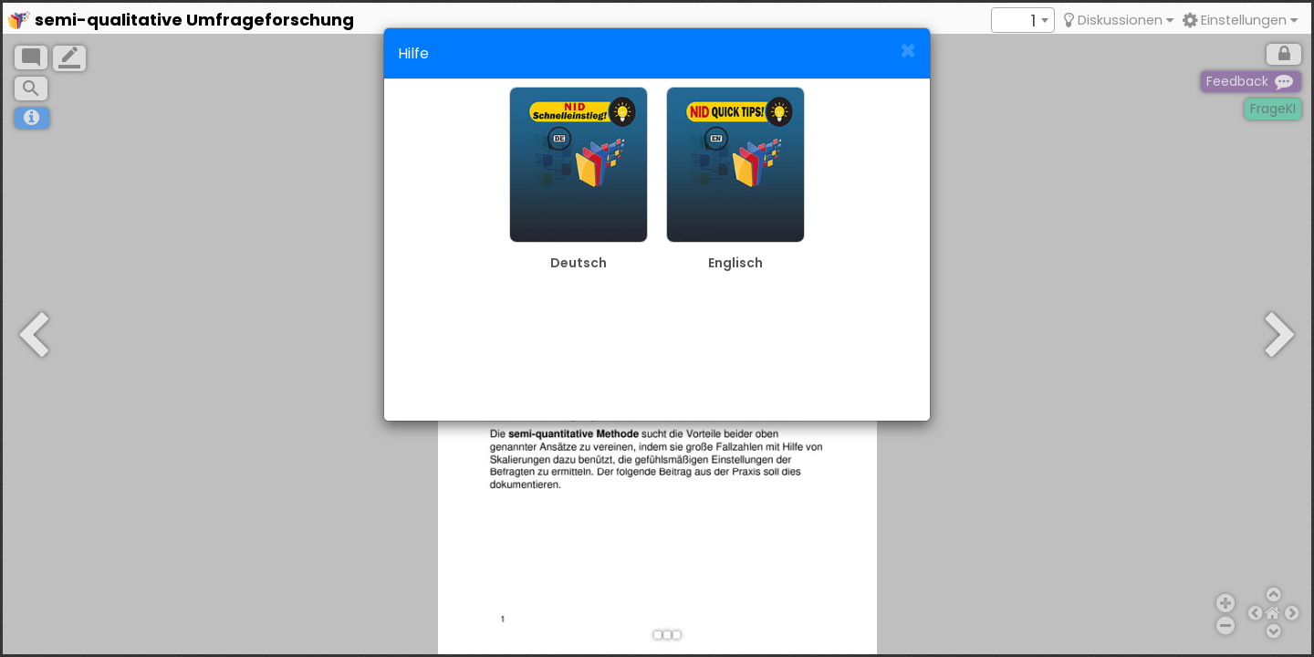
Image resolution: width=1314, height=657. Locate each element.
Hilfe (413, 53)
